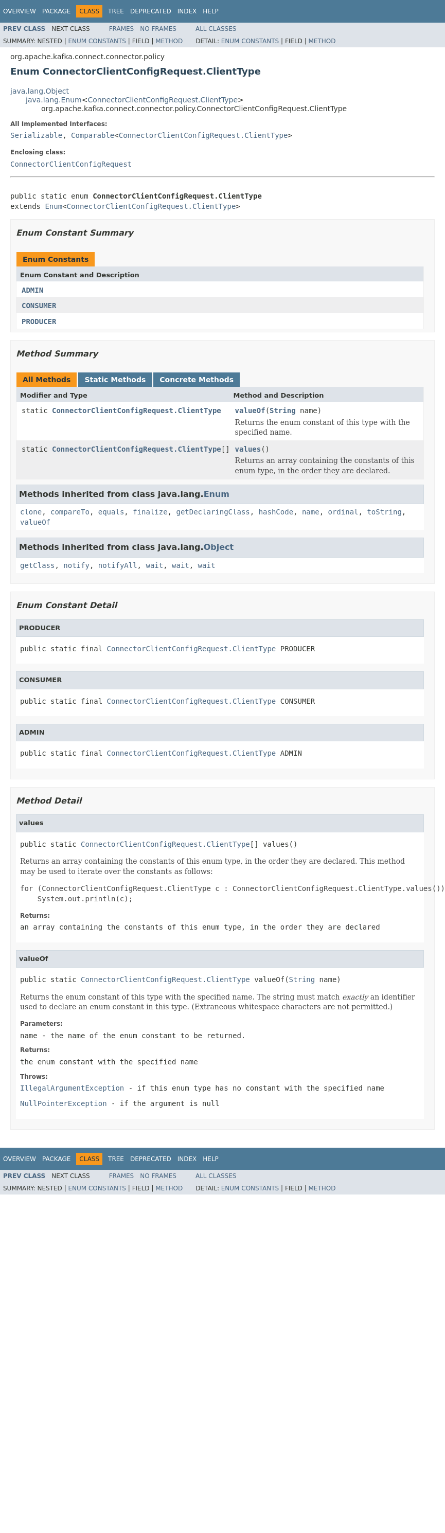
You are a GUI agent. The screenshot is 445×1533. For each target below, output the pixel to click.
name (310, 512)
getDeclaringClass (213, 512)
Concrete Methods (196, 380)
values (248, 449)
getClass (37, 565)
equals (111, 512)
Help (211, 11)
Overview (19, 11)
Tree (116, 11)
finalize (150, 512)
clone (31, 512)
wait (154, 565)
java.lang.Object (39, 91)
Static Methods (115, 380)
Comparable (92, 135)
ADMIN (32, 290)
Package (56, 11)
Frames (121, 28)
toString (384, 512)
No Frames (158, 28)
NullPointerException (63, 1103)
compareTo (70, 512)
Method (169, 41)
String (283, 410)
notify (76, 565)
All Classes (215, 28)
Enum (53, 206)
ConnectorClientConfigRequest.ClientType (162, 100)
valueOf (250, 410)
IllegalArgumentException (72, 1088)
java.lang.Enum (54, 100)
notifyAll (117, 565)
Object (219, 547)
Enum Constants (97, 41)
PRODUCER (39, 321)
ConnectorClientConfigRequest (71, 164)
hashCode (276, 512)
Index (187, 11)
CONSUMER (39, 305)
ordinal (343, 512)
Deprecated (150, 11)
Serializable (36, 135)
